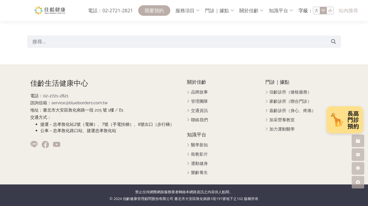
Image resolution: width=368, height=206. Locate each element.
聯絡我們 (199, 120)
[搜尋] (177, 42)
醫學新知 (199, 145)
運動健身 (199, 163)
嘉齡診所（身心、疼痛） (292, 111)
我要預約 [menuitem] (154, 10)
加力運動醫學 (282, 129)
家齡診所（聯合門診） (290, 101)
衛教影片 (199, 154)
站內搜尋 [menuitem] (348, 10)
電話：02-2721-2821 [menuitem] (110, 10)
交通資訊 (199, 111)
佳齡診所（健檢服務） (290, 92)
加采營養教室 (282, 120)
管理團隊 (199, 101)
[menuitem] (187, 11)
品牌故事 (199, 92)
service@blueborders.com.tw (79, 102)
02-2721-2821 (55, 95)
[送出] (333, 41)
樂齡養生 (199, 172)
